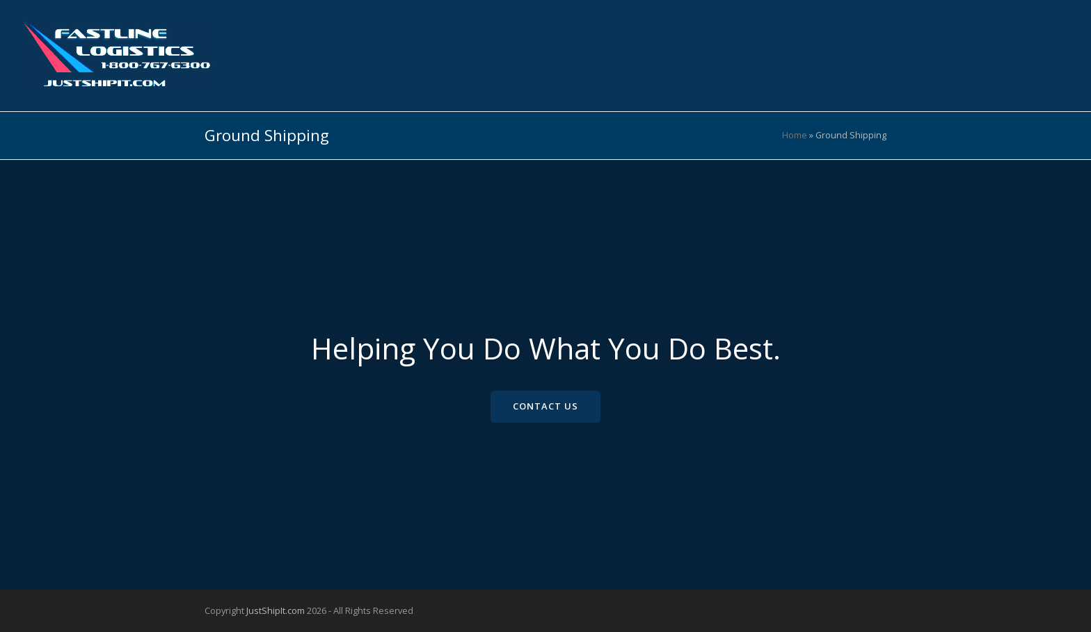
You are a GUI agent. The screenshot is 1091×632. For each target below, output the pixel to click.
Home (794, 135)
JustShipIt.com (275, 610)
